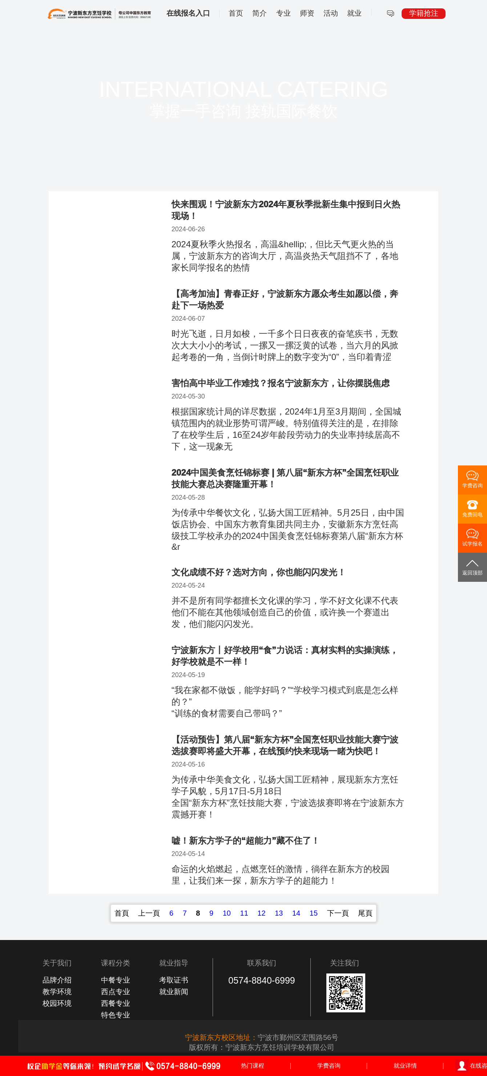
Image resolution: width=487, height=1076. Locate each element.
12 (261, 913)
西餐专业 (115, 1003)
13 (279, 913)
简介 (259, 13)
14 (296, 913)
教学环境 (57, 992)
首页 (236, 13)
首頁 (121, 913)
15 (314, 913)
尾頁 (365, 913)
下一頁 (338, 913)
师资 (307, 13)
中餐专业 (115, 980)
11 (244, 913)
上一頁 (149, 913)
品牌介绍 (57, 980)
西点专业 (115, 992)
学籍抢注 (423, 13)
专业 (283, 13)
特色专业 (115, 1015)
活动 (330, 13)
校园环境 (57, 1003)
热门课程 (252, 1066)
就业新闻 (173, 992)
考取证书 (173, 980)
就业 (354, 13)
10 (227, 913)
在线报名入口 (188, 13)
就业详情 (405, 1066)
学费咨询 (329, 1066)
